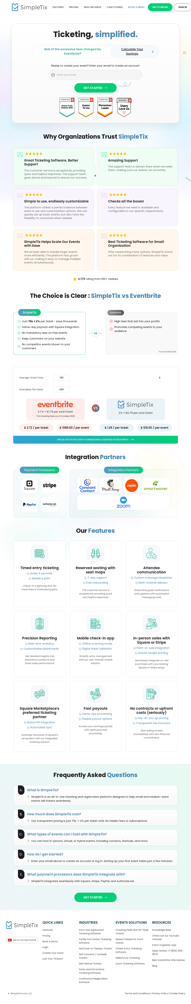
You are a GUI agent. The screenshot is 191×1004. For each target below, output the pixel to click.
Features (58, 7)
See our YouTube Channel (22, 940)
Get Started (160, 7)
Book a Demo (50, 941)
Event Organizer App (164, 945)
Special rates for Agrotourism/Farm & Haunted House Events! (95, 439)
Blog (154, 966)
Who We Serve (92, 7)
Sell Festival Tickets (90, 963)
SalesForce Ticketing (128, 958)
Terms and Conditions (138, 993)
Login (45, 947)
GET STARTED (95, 88)
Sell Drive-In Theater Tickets (95, 948)
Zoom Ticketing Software (130, 963)
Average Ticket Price (31, 377)
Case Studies (115, 7)
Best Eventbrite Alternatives (168, 960)
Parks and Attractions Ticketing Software (91, 971)
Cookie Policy (177, 993)
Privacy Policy (160, 993)
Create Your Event (53, 953)
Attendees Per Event (31, 389)
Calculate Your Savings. (137, 51)
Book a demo (136, 7)
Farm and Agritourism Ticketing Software (91, 931)
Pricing (73, 7)
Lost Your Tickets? (52, 958)
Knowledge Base (161, 930)
